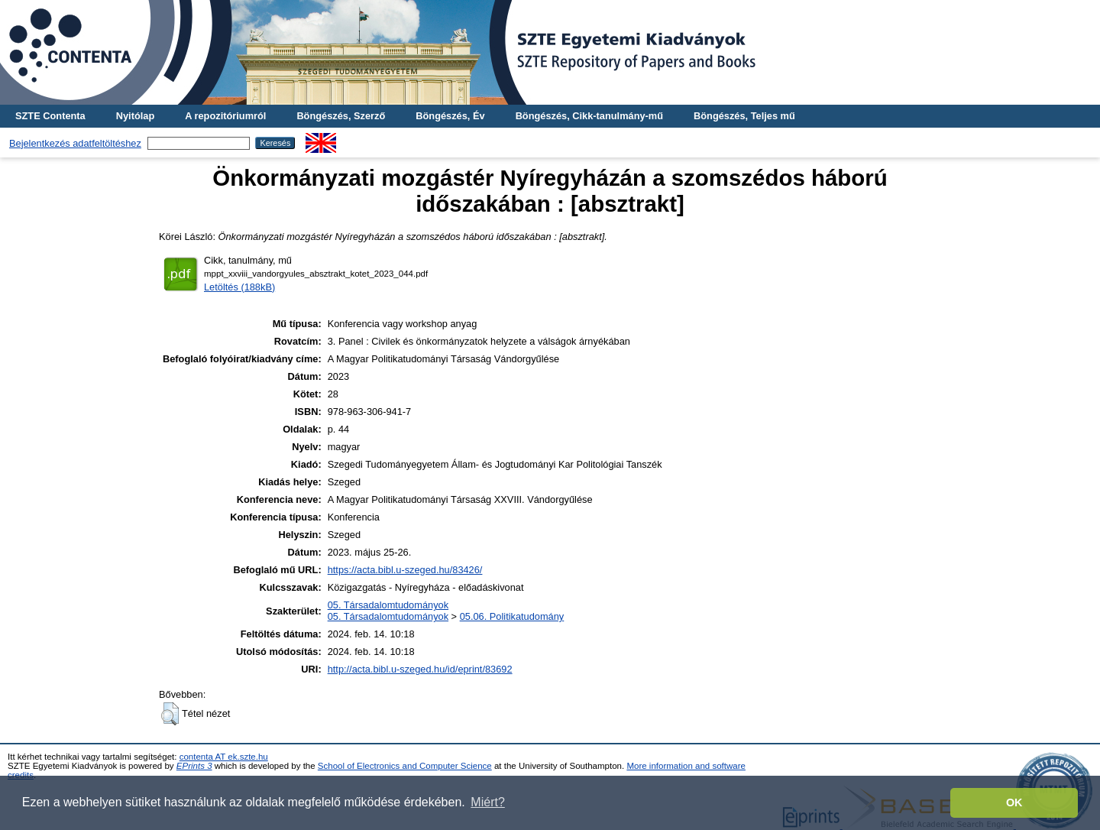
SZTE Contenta (50, 116)
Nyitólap (135, 116)
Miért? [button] (487, 802)
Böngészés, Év (450, 116)
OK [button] (1014, 802)
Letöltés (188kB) (239, 287)
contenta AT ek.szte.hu (224, 756)
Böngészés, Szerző (340, 116)
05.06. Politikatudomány (512, 616)
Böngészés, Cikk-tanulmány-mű (589, 116)
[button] (170, 713)
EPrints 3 (194, 765)
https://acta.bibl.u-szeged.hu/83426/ (405, 569)
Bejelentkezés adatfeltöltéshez (75, 143)
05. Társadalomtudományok (388, 605)
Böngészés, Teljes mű (744, 116)
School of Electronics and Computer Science (405, 765)
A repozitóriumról (225, 116)
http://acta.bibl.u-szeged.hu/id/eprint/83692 (420, 669)
